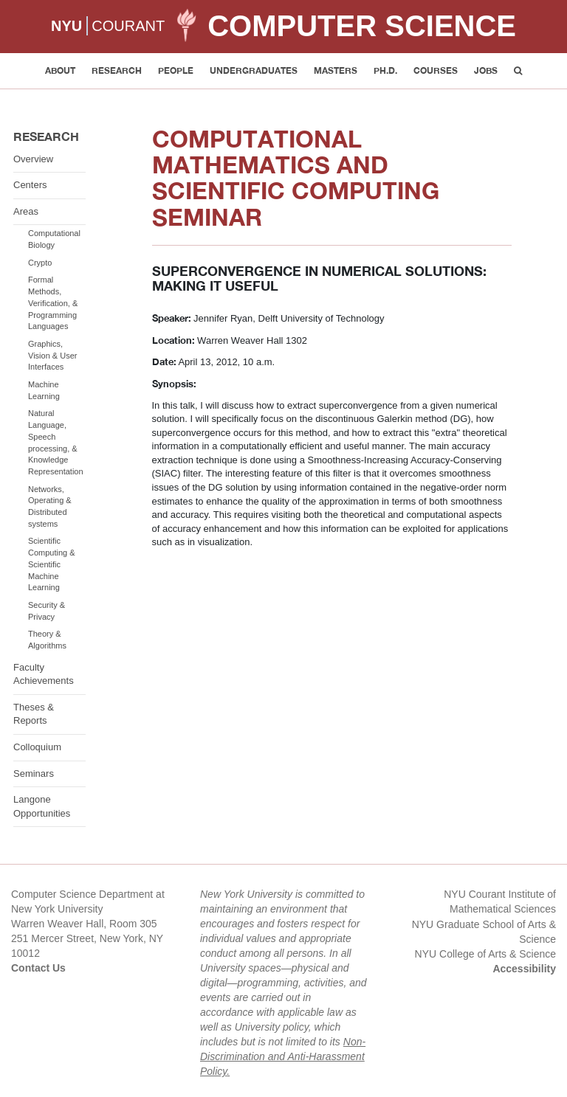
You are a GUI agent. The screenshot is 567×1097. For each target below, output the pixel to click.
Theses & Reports (33, 714)
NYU (66, 26)
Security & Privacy (46, 611)
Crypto (40, 262)
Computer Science (361, 26)
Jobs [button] (486, 70)
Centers (30, 184)
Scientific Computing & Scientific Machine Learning (51, 564)
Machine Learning (44, 390)
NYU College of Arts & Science (485, 954)
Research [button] (117, 70)
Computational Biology (54, 239)
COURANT (128, 26)
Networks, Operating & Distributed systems (50, 506)
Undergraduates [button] (254, 70)
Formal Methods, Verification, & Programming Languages (53, 303)
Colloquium (37, 746)
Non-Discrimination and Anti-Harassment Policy (282, 1056)
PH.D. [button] (385, 70)
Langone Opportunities (41, 806)
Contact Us (38, 968)
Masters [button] (335, 70)
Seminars (33, 773)
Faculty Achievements (43, 674)
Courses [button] (435, 70)
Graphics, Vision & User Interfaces (52, 355)
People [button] (175, 70)
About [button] (60, 70)
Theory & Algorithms (47, 639)
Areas (25, 211)
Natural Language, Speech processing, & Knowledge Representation (55, 442)
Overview (33, 159)
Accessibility (524, 969)
